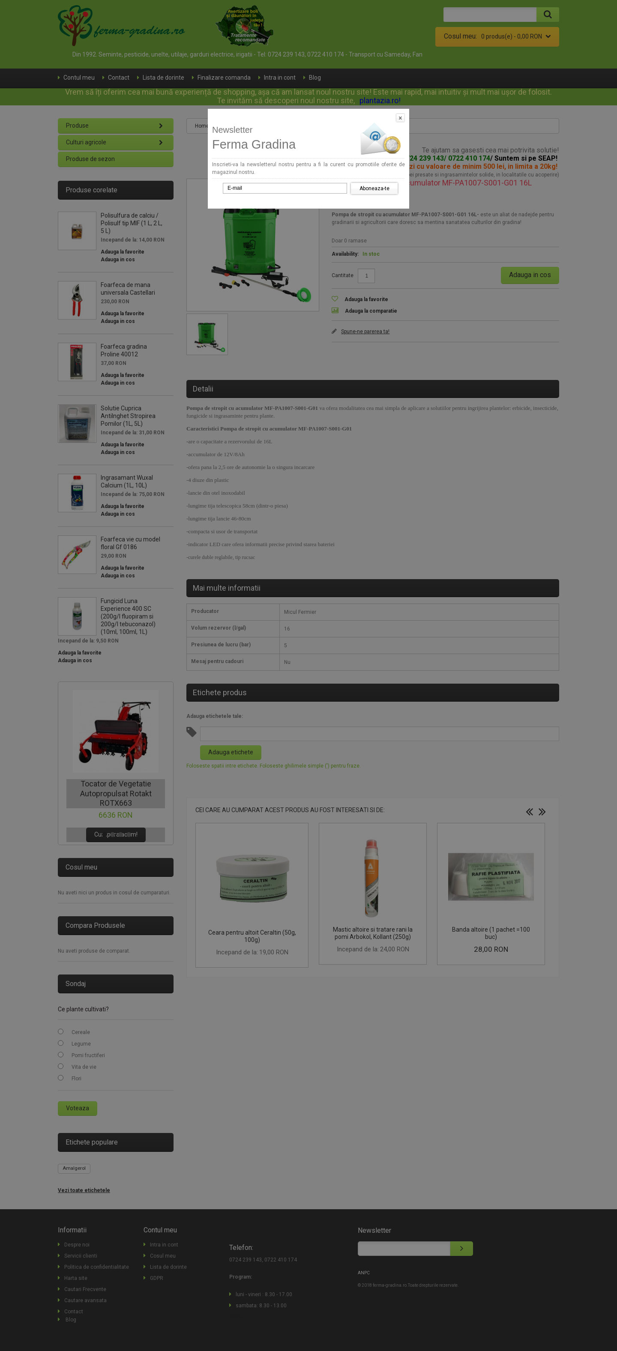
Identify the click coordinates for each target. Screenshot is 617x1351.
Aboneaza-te (374, 188)
